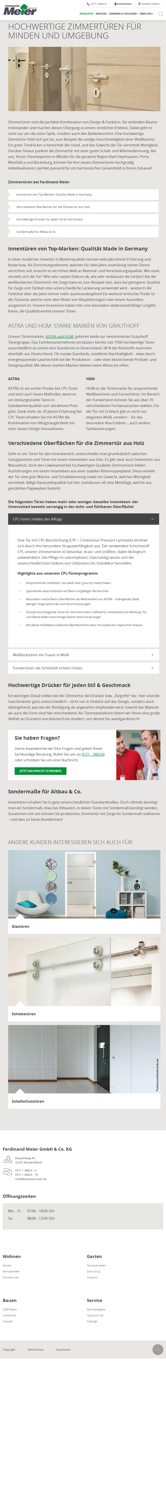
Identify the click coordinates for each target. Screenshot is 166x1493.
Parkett (7, 1265)
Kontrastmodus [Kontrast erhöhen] (124, 4)
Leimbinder (9, 1315)
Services (101, 13)
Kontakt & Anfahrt (148, 3)
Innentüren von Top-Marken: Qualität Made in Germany (54, 194)
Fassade (8, 1321)
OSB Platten (10, 1309)
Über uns (146, 13)
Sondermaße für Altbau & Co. (36, 232)
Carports (92, 1277)
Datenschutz (36, 1349)
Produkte (86, 13)
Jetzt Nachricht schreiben (40, 771)
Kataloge (92, 1321)
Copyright (9, 1349)
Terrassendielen (96, 1265)
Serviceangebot (96, 1309)
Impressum (63, 1349)
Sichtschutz (94, 1271)
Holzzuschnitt (95, 1315)
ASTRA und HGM (59, 336)
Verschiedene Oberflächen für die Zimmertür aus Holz (53, 207)
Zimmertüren (11, 1277)
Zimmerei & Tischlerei (122, 13)
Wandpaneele (11, 1271)
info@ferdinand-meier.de (30, 1179)
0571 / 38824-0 (96, 3)
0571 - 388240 (93, 754)
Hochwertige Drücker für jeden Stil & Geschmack (49, 219)
